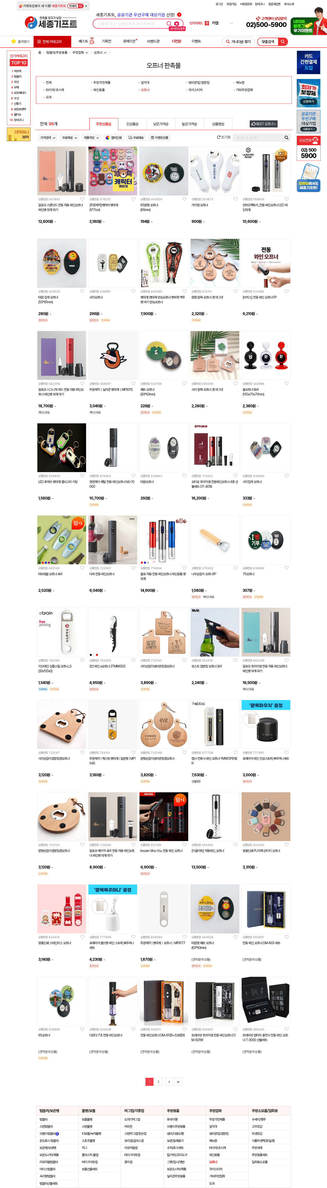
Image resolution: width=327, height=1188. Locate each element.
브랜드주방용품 (176, 1126)
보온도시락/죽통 (49, 1155)
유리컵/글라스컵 (134, 1141)
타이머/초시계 (55, 90)
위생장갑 (257, 1133)
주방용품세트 (259, 1155)
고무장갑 (257, 1126)
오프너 (145, 90)
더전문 (176, 41)
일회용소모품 (259, 1162)
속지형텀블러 (47, 1176)
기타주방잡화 (244, 90)
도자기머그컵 (132, 1119)
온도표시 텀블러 (48, 1141)
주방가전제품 (101, 82)
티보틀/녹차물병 (91, 1133)
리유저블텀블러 (48, 1162)
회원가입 (231, 4)
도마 (49, 97)
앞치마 (145, 82)
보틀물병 (87, 1119)
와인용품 (99, 90)
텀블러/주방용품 (56, 52)
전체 (49, 82)
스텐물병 (87, 1126)
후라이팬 (172, 1119)
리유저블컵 (130, 1148)
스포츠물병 (88, 1141)
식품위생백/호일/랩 (263, 1141)
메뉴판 (240, 82)
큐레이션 (129, 41)
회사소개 (289, 4)
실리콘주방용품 (176, 1176)
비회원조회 (246, 4)
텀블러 (43, 1119)
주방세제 (257, 1148)
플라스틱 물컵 (90, 1155)
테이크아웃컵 (89, 1162)
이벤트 (196, 41)
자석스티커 (195, 90)
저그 (84, 1148)
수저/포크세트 (175, 1148)
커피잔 (128, 1126)
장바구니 (259, 4)
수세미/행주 (259, 1119)
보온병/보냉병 (47, 1148)
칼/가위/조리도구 (177, 1155)
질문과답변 (274, 4)
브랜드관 (153, 41)
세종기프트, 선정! (138, 14)
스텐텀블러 (45, 1126)
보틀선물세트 (89, 1169)
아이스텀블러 (47, 1169)
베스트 (86, 41)
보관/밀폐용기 (175, 1141)
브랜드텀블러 (49, 1133)
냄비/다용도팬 (175, 1133)
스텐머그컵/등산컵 (135, 1133)
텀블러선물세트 (48, 1183)
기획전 (106, 41)
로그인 (219, 4)
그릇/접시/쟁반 (175, 1162)
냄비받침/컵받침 (198, 82)
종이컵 (128, 1162)
